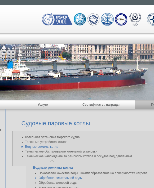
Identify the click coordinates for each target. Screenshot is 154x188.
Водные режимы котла (42, 147)
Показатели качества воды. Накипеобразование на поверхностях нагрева (93, 173)
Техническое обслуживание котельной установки (61, 151)
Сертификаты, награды (101, 104)
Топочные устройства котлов (46, 142)
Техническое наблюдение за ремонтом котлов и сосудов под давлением (78, 156)
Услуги (43, 104)
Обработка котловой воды (58, 183)
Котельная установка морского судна (52, 137)
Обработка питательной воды (60, 178)
